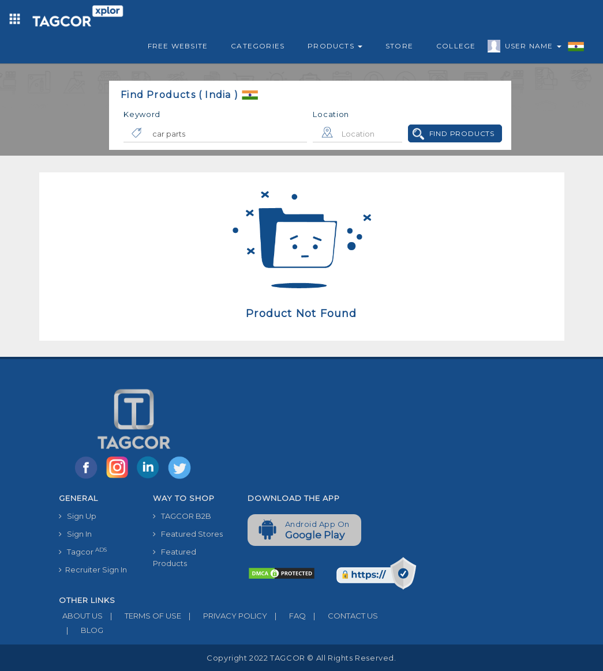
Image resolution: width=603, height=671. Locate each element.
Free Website (178, 46)
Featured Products (174, 557)
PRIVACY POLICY (224, 615)
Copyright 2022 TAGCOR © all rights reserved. (301, 657)
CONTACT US (342, 615)
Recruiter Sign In (93, 569)
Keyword (141, 114)
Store (399, 46)
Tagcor (83, 551)
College (455, 46)
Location (331, 114)
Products (335, 46)
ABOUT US (81, 615)
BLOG (81, 630)
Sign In (75, 533)
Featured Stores (188, 533)
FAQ (286, 615)
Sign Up (77, 516)
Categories (257, 46)
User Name (530, 47)
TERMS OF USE (142, 615)
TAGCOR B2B (182, 516)
